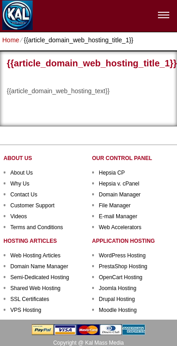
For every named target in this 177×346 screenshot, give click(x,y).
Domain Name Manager (39, 266)
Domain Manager (120, 194)
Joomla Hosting (118, 288)
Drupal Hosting (117, 299)
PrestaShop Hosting (123, 266)
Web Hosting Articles (35, 255)
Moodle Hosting (118, 310)
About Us (21, 173)
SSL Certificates (29, 299)
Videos (18, 216)
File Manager (115, 205)
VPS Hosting (25, 310)
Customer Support (32, 205)
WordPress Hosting (122, 255)
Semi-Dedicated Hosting (39, 277)
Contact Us (23, 194)
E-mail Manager (118, 216)
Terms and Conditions (36, 227)
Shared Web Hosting (35, 288)
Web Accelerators (120, 227)
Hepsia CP (112, 173)
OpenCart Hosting (121, 277)
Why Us (20, 184)
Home (10, 40)
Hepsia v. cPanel (119, 184)
